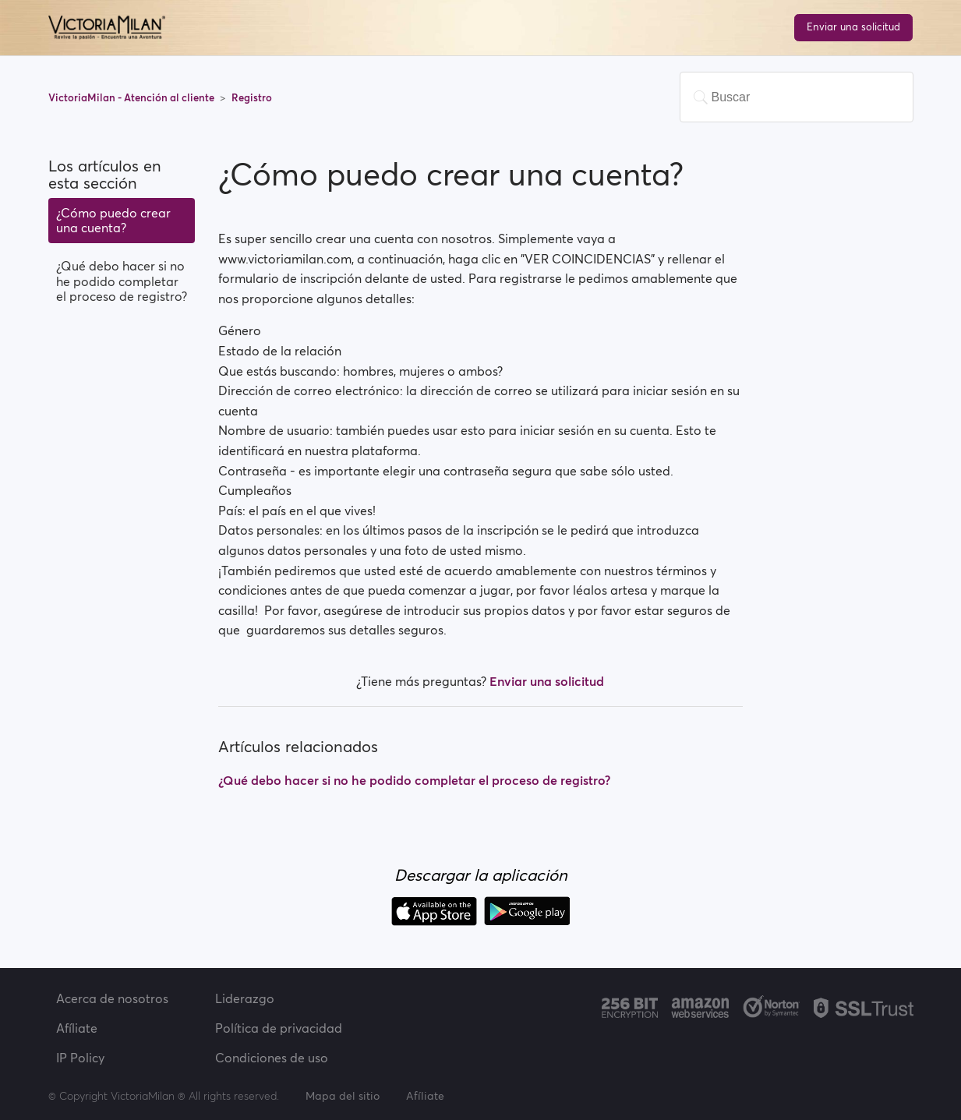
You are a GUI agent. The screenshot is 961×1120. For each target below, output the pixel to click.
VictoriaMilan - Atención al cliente (132, 97)
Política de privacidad (278, 1028)
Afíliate (76, 1028)
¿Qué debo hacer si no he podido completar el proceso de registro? (121, 280)
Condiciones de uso (271, 1057)
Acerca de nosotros (112, 998)
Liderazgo (244, 998)
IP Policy (80, 1057)
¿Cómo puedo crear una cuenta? (113, 220)
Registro (251, 97)
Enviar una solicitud (853, 27)
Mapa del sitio (343, 1096)
